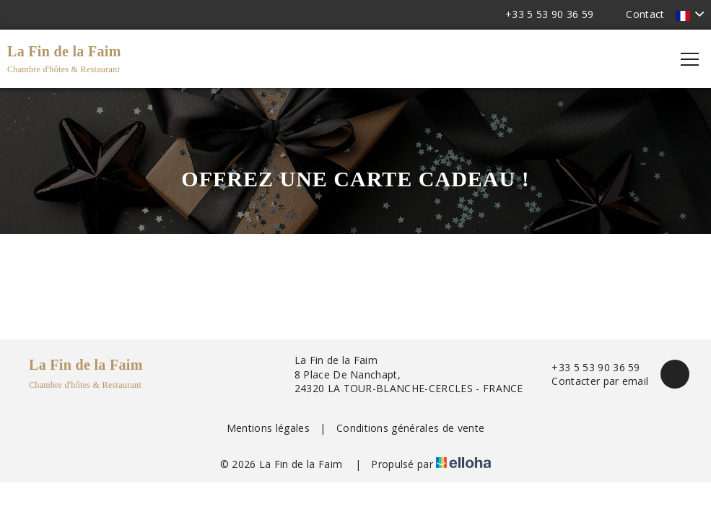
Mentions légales (268, 428)
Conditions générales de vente (410, 428)
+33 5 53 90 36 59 (587, 367)
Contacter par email (591, 381)
